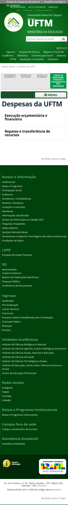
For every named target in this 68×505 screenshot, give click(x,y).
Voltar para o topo (53, 158)
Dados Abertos (10, 228)
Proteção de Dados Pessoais (17, 255)
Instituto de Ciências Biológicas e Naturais (24, 344)
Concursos (7, 313)
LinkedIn (6, 400)
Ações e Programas (12, 186)
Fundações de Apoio (13, 240)
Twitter (5, 391)
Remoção (7, 325)
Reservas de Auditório (25, 76)
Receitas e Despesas (12, 202)
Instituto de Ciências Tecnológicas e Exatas (24, 361)
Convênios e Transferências (16, 198)
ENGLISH (63, 48)
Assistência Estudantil (13, 443)
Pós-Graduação (10, 305)
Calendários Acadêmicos (10, 76)
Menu (50, 95)
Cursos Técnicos (10, 309)
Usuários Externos (11, 273)
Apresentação (9, 269)
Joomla (57, 489)
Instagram (7, 387)
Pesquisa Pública (11, 281)
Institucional (8, 182)
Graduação (8, 300)
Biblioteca (22, 55)
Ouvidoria (53, 59)
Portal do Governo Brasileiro (23, 1)
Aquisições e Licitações (32, 59)
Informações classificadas (15, 215)
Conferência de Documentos (17, 285)
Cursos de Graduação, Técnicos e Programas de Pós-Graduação (58, 80)
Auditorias (7, 194)
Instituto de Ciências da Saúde (18, 357)
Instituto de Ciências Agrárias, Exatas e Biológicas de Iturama (34, 348)
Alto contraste (37, 7)
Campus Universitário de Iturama (19, 429)
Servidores (7, 211)
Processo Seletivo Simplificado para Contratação (27, 317)
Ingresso (10, 51)
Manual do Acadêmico (42, 76)
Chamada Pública (11, 321)
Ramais (43, 485)
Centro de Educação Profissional (19, 373)
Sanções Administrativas (15, 232)
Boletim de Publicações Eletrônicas (20, 277)
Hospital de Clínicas (29, 51)
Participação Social (12, 190)
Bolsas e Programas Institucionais (20, 414)
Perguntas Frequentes (13, 223)
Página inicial (8, 66)
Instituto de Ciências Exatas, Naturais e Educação (28, 352)
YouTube (6, 396)
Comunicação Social (42, 55)
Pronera (6, 330)
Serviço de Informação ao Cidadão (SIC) (23, 219)
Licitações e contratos (13, 207)
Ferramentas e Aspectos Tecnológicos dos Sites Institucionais (34, 236)
